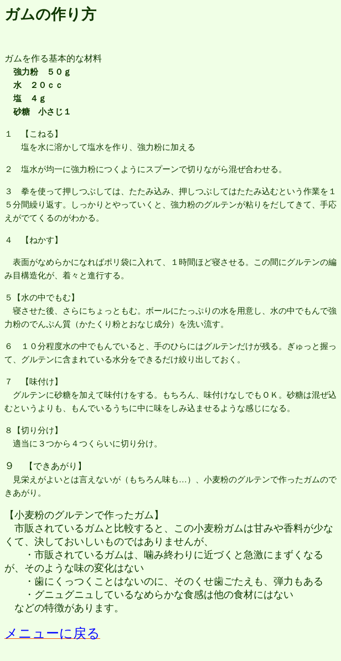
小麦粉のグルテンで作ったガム (84, 515)
